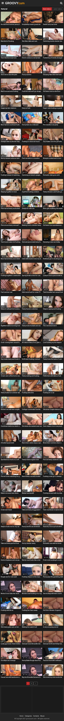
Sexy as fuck (26, 108)
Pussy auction (26, 74)
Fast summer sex (6, 292)
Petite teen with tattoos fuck (52, 376)
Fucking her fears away (29, 610)
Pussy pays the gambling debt (53, 577)
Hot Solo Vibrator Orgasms (52, 610)
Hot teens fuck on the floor (52, 91)
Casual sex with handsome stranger (11, 677)
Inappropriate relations (8, 108)
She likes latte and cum (29, 41)
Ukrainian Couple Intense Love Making (53, 409)
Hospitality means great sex (31, 24)
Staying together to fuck (9, 192)
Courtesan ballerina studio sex (11, 426)
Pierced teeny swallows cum (52, 459)
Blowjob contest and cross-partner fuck (53, 158)
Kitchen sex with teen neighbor (11, 409)
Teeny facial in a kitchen (30, 309)
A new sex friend (6, 510)
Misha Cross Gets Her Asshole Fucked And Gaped (11, 593)
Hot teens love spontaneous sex (53, 225)
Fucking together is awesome (11, 275)
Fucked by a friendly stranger (53, 58)
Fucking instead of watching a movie (11, 175)
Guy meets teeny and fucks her (11, 359)
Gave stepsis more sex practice (53, 426)
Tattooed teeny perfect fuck (10, 543)
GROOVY (10, 3)
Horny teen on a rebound (30, 125)
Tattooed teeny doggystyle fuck (32, 510)
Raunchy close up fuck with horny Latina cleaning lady (53, 526)
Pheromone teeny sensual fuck (11, 225)
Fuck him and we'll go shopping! (32, 91)
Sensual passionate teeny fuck (32, 242)
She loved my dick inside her (52, 677)
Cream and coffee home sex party (11, 376)
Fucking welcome (28, 392)
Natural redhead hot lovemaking (11, 309)
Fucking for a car (48, 392)
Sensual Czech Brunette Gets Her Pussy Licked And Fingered (32, 644)
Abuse (42, 716)
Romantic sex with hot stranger (53, 543)
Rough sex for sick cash (9, 577)
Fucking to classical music (31, 141)
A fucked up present (7, 443)
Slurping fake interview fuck (52, 74)
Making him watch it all (29, 627)
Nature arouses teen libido (10, 493)
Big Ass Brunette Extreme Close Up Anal (32, 677)
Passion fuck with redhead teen (53, 660)
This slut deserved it (50, 326)
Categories (28, 716)
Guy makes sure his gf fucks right (53, 141)
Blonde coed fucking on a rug (32, 593)
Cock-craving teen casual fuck (11, 342)
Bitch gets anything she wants (53, 208)
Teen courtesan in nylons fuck (53, 510)
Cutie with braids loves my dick (32, 259)
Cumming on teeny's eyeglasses (32, 175)
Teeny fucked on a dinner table (11, 392)
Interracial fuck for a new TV (31, 292)
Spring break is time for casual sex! (32, 275)
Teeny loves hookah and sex (31, 326)
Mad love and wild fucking (9, 91)
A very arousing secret (50, 627)
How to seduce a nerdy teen (31, 58)
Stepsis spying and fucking (52, 309)
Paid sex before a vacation (31, 158)
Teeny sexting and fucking (30, 376)
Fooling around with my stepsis (53, 493)
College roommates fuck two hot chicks (32, 409)
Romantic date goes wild (51, 175)
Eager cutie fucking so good (52, 108)
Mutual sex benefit (28, 493)
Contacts (36, 716)
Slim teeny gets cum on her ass (11, 627)
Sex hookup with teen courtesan (53, 593)
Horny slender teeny (28, 543)
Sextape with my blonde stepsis (11, 141)
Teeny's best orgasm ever (30, 459)
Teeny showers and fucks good (53, 192)
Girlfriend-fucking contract (31, 359)
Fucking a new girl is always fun (53, 476)
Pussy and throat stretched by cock (32, 526)
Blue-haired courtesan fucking (11, 125)
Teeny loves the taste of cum (52, 359)
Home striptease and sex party (11, 560)
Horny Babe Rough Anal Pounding (32, 660)
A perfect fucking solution (30, 192)
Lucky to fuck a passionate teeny (53, 275)
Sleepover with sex (28, 208)
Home (21, 716)
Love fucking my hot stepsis (52, 342)
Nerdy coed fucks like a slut (31, 560)
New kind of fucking (7, 41)
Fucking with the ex (7, 610)
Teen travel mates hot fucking (10, 242)
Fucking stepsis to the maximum (32, 577)
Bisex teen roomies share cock (53, 443)
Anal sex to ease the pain (9, 74)
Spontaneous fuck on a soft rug (11, 459)
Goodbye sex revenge (8, 660)
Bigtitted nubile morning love (10, 326)
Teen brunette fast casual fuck (53, 292)
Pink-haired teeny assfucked (10, 208)
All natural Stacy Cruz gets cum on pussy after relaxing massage (32, 342)
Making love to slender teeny (31, 225)
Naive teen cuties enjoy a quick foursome (32, 443)
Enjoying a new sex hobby (51, 242)
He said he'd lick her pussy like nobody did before (11, 24)
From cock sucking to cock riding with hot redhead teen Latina (53, 560)
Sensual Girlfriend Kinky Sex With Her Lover (53, 644)
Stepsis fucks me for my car (10, 526)
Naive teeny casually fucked (31, 476)
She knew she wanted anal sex (32, 426)
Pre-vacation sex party (50, 125)
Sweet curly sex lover (50, 24)
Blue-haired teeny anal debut (10, 259)
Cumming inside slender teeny (53, 41)
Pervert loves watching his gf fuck (11, 476)
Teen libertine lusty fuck (8, 58)
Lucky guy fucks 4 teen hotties (11, 644)
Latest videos (57, 9)
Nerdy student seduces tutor (10, 158)
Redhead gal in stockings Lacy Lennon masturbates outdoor (53, 259)
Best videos (47, 9)
